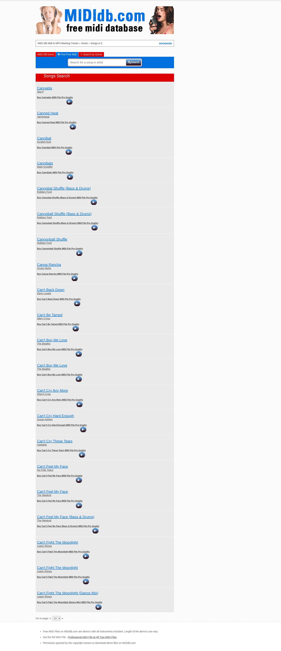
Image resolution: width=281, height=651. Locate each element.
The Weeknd (44, 495)
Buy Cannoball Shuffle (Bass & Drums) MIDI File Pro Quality (67, 223)
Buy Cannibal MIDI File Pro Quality (54, 147)
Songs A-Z (96, 43)
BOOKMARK (165, 43)
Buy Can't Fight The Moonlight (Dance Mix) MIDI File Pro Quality (69, 602)
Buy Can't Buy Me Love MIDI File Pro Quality (59, 349)
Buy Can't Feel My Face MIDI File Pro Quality (60, 476)
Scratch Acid (44, 141)
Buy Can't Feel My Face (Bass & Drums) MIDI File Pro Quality (68, 526)
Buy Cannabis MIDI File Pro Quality (55, 97)
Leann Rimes (44, 546)
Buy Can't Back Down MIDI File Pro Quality (59, 299)
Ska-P (40, 91)
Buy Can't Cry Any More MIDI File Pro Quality (60, 400)
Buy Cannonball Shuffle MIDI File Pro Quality (60, 248)
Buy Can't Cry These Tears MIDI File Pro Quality (61, 450)
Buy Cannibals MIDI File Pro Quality (55, 172)
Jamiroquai (43, 116)
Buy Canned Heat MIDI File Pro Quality (56, 122)
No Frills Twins (45, 470)
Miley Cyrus (43, 318)
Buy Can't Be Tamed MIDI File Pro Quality (58, 324)
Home (84, 43)
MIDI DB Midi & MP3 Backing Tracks (58, 43)
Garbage (42, 444)
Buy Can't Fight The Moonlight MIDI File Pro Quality (63, 551)
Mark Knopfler (45, 166)
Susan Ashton (45, 419)
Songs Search (57, 76)
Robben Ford (44, 191)
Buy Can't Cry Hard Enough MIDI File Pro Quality (62, 425)
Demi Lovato (44, 293)
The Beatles (44, 343)
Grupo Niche (44, 268)
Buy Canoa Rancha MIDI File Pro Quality (57, 274)
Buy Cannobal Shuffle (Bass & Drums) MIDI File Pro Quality (67, 197)
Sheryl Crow (44, 394)
